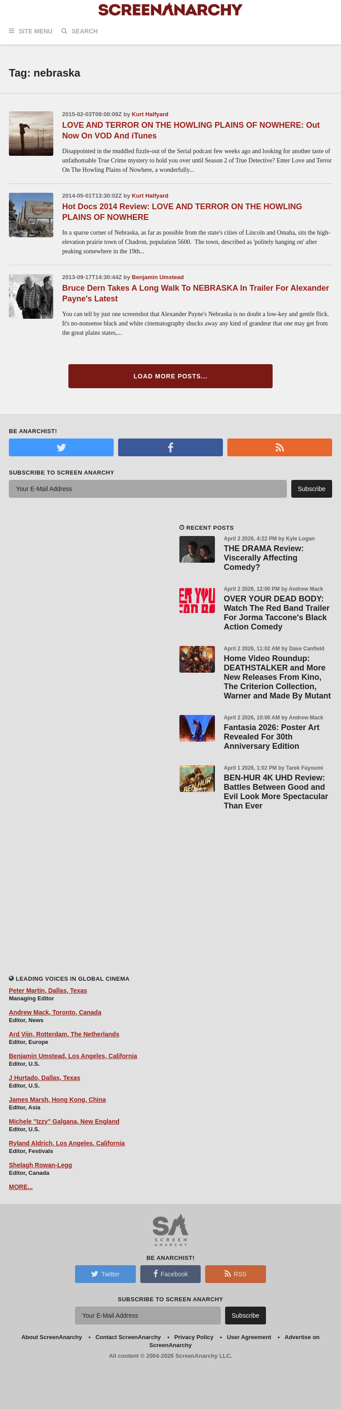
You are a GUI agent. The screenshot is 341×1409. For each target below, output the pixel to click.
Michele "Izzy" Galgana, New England (64, 1121)
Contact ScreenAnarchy (128, 1337)
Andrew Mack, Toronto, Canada (55, 1012)
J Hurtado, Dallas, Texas (44, 1077)
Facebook (170, 1274)
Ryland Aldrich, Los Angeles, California (67, 1143)
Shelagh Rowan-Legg (40, 1165)
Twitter (105, 1274)
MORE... (21, 1186)
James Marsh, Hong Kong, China (57, 1099)
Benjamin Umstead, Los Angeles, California (73, 1056)
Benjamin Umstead (158, 277)
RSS (235, 1274)
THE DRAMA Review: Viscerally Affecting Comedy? (264, 558)
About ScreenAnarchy (51, 1337)
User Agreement (249, 1337)
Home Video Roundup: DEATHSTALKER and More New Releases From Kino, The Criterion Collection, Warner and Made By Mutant (277, 677)
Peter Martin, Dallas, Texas (48, 990)
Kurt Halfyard (150, 114)
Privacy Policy (194, 1337)
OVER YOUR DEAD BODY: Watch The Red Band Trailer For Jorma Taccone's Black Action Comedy (276, 612)
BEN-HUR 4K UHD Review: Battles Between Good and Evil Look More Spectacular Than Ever (276, 791)
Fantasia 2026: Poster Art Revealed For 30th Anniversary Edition (271, 737)
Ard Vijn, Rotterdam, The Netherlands (64, 1034)
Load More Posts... (171, 376)
